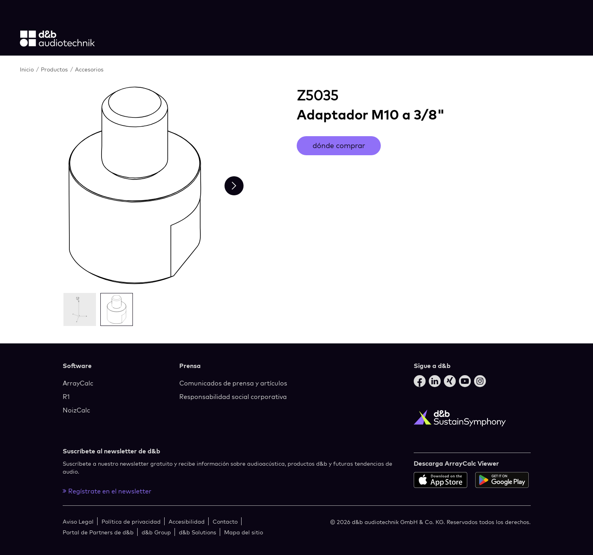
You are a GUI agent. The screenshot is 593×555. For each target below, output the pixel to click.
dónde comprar (339, 145)
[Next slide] (234, 185)
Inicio (27, 69)
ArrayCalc (78, 383)
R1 (66, 397)
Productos (54, 69)
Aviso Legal (78, 521)
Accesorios (89, 69)
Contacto (225, 521)
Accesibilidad (187, 521)
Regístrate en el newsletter (107, 491)
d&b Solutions (197, 532)
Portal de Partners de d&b (98, 532)
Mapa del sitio (243, 532)
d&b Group (156, 532)
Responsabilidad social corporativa (233, 397)
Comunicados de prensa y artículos (233, 383)
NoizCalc (76, 410)
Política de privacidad (131, 521)
